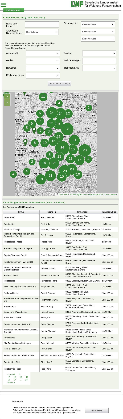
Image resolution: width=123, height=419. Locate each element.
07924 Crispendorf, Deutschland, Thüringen (81, 368)
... (20, 380)
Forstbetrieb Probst (13, 242)
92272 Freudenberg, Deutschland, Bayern (81, 337)
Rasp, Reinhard (48, 286)
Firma (21, 212)
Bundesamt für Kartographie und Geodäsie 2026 (81, 194)
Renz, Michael (47, 343)
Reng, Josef (46, 338)
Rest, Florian (46, 349)
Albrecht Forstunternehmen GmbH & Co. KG (21, 331)
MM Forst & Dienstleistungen (17, 343)
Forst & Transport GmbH (15, 255)
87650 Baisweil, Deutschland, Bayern (83, 229)
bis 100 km (107, 217)
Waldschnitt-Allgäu (12, 229)
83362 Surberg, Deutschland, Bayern (83, 281)
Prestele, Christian (49, 229)
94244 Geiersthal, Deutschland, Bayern (80, 241)
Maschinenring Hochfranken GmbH (20, 286)
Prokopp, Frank (48, 248)
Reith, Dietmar (47, 324)
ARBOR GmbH (11, 275)
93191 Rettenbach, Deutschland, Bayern (81, 355)
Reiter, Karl (46, 317)
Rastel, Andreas (48, 293)
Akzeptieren (96, 410)
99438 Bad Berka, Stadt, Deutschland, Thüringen (77, 248)
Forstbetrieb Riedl (12, 362)
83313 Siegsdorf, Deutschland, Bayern (80, 299)
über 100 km (108, 255)
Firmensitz (82, 212)
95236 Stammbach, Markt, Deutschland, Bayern (78, 224)
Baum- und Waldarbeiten (15, 312)
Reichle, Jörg (47, 306)
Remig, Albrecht (48, 331)
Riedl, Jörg (46, 369)
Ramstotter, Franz (49, 281)
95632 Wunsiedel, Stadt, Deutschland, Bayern (77, 286)
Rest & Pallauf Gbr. (13, 349)
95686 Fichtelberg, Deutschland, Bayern (80, 255)
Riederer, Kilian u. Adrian (52, 355)
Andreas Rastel (11, 293)
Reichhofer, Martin (49, 300)
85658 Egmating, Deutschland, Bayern (80, 362)
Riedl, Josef (46, 362)
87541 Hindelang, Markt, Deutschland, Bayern (77, 268)
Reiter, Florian (47, 312)
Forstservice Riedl (12, 369)
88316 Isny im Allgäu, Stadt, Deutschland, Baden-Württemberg (81, 331)
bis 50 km (106, 224)
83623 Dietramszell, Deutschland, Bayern (81, 348)
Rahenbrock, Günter (50, 275)
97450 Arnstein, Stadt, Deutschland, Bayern (82, 324)
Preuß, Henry (47, 235)
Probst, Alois (46, 242)
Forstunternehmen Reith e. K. (17, 324)
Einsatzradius (109, 212)
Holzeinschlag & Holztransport (18, 248)
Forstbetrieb (9, 217)
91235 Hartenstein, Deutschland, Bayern (81, 235)
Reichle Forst (10, 306)
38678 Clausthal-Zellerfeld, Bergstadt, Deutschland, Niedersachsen (83, 275)
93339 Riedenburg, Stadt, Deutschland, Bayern (77, 217)
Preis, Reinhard (48, 217)
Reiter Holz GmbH (12, 317)
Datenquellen (111, 194)
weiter (11, 382)
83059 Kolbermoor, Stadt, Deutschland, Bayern (77, 293)
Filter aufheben (35, 17)
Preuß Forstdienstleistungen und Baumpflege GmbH (19, 235)
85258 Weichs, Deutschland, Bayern (82, 343)
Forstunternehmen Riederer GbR (19, 355)
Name (50, 212)
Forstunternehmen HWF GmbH (18, 262)
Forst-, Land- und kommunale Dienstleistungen (17, 268)
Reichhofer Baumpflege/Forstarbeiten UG (21, 299)
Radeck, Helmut (48, 268)
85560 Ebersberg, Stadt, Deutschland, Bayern (83, 317)
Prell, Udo (45, 224)
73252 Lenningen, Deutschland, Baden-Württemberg (80, 306)
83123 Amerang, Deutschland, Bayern (83, 312)
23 (26, 380)
